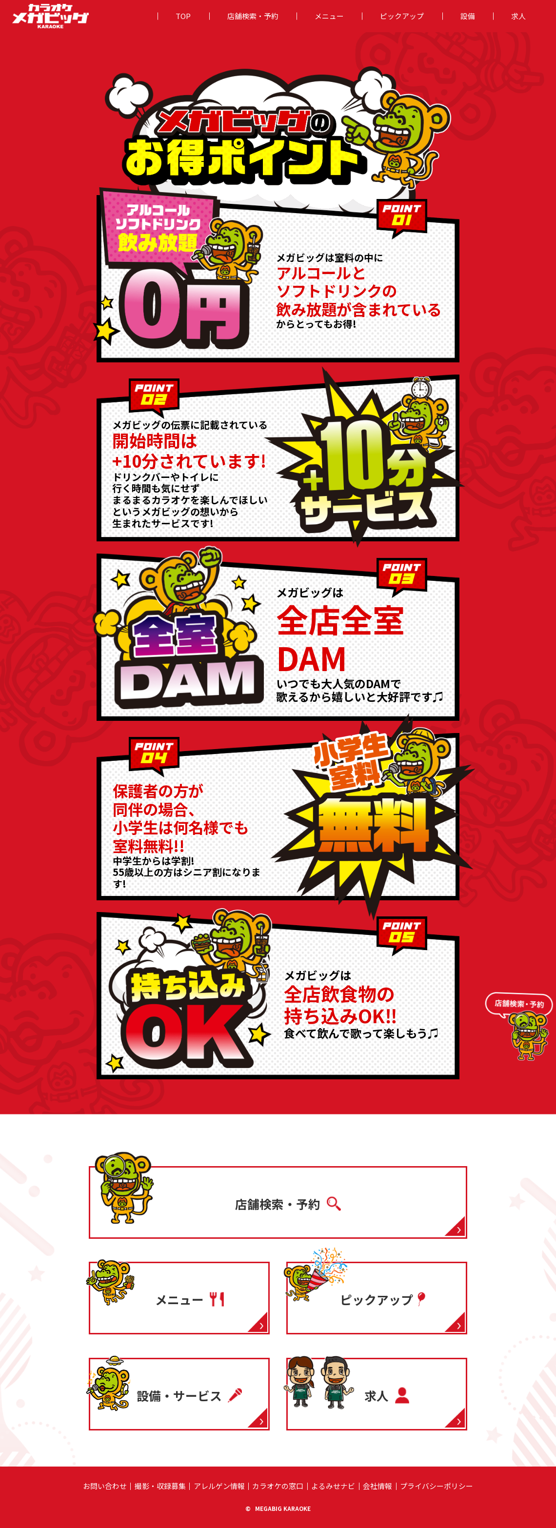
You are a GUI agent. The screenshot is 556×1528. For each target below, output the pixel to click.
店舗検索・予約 (252, 16)
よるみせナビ (333, 1486)
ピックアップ (402, 16)
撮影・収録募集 (160, 1486)
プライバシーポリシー (436, 1486)
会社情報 (377, 1486)
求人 (518, 16)
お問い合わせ (105, 1486)
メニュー (329, 16)
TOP (183, 16)
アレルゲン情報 (219, 1486)
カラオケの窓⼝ (277, 1486)
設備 (467, 16)
